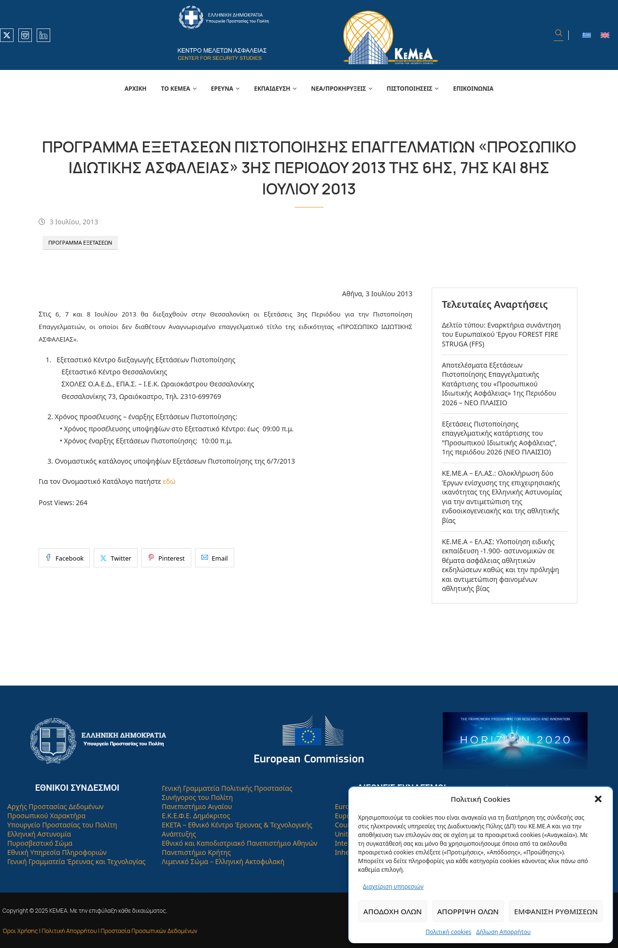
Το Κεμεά (175, 88)
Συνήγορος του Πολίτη (197, 797)
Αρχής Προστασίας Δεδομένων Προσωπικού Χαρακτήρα (55, 811)
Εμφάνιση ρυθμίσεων (556, 911)
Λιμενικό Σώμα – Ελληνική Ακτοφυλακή (223, 861)
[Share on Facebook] (64, 557)
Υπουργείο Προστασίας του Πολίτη (62, 824)
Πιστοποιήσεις (410, 88)
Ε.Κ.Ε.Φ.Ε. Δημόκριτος (196, 815)
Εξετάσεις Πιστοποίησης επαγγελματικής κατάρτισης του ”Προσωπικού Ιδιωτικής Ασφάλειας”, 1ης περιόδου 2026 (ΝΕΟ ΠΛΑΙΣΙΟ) (499, 438)
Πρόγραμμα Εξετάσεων (80, 242)
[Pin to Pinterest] (166, 557)
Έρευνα (222, 88)
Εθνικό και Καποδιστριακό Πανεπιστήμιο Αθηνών (239, 843)
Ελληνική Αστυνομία (39, 833)
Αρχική (136, 88)
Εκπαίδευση (272, 88)
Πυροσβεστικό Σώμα (39, 843)
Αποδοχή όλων (393, 911)
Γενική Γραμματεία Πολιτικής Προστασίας (227, 788)
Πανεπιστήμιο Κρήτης (196, 852)
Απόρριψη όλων (468, 911)
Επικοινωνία (473, 88)
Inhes (343, 852)
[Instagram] (25, 35)
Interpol (347, 843)
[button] (598, 799)
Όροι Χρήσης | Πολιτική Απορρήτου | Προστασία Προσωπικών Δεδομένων (99, 931)
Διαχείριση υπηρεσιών (393, 886)
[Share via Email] (214, 557)
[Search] (558, 35)
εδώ (169, 481)
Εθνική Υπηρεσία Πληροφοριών (57, 852)
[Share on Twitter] (116, 557)
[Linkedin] (43, 35)
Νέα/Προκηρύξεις (338, 88)
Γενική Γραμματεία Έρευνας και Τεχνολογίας (76, 861)
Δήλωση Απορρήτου (503, 932)
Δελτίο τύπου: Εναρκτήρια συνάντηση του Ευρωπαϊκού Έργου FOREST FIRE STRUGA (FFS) (501, 334)
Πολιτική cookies (448, 932)
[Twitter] (7, 35)
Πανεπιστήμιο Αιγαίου (197, 806)
